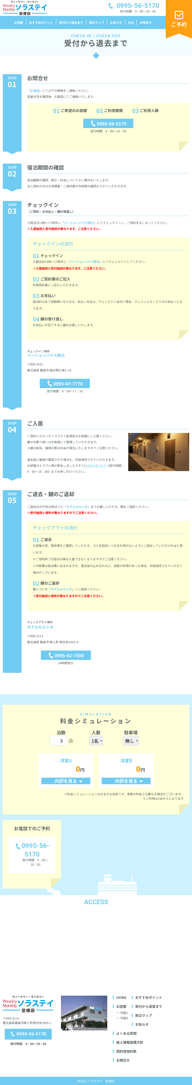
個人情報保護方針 (129, 1042)
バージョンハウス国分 (79, 222)
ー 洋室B (122, 1018)
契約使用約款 (126, 1051)
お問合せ (146, 22)
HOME (121, 997)
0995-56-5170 (96, 465)
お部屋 (18, 22)
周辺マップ (96, 22)
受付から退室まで (148, 1006)
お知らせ (116, 22)
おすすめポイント (41, 22)
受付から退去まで (71, 22)
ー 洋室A (122, 1012)
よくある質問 (126, 1033)
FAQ (131, 22)
